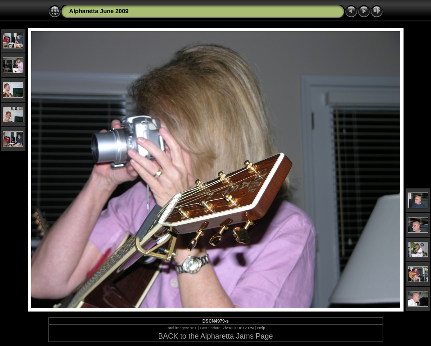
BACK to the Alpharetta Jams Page (215, 336)
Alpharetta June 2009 (99, 11)
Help (261, 327)
